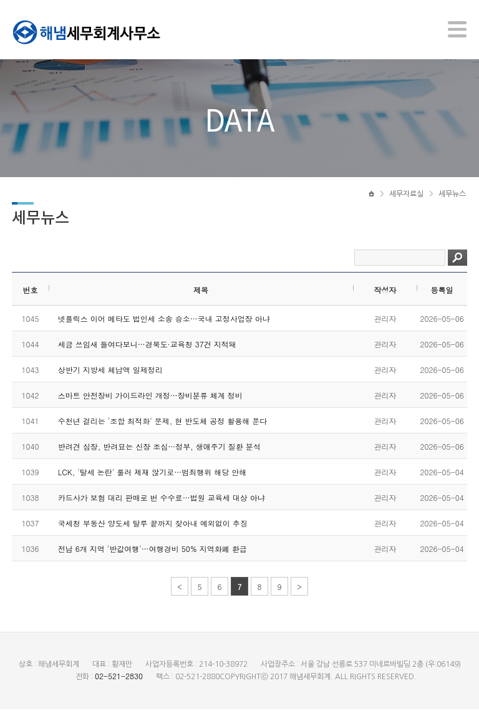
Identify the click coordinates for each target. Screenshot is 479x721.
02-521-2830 (119, 687)
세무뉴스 (452, 204)
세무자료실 (406, 204)
